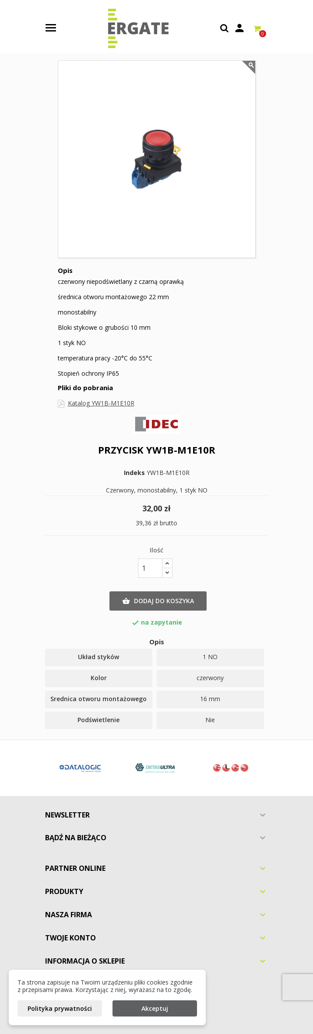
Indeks (134, 473)
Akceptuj (154, 1008)
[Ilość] (150, 568)
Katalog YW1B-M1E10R (101, 403)
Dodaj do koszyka (158, 601)
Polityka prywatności (60, 1008)
